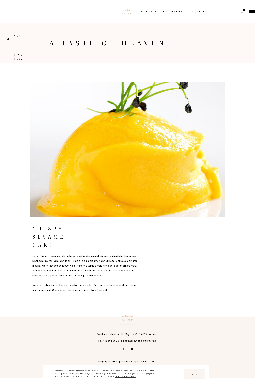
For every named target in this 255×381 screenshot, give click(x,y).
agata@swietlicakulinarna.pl (141, 341)
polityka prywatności (125, 376)
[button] (194, 374)
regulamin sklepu (129, 361)
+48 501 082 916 (112, 341)
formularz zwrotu (148, 361)
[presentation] (22, 149)
